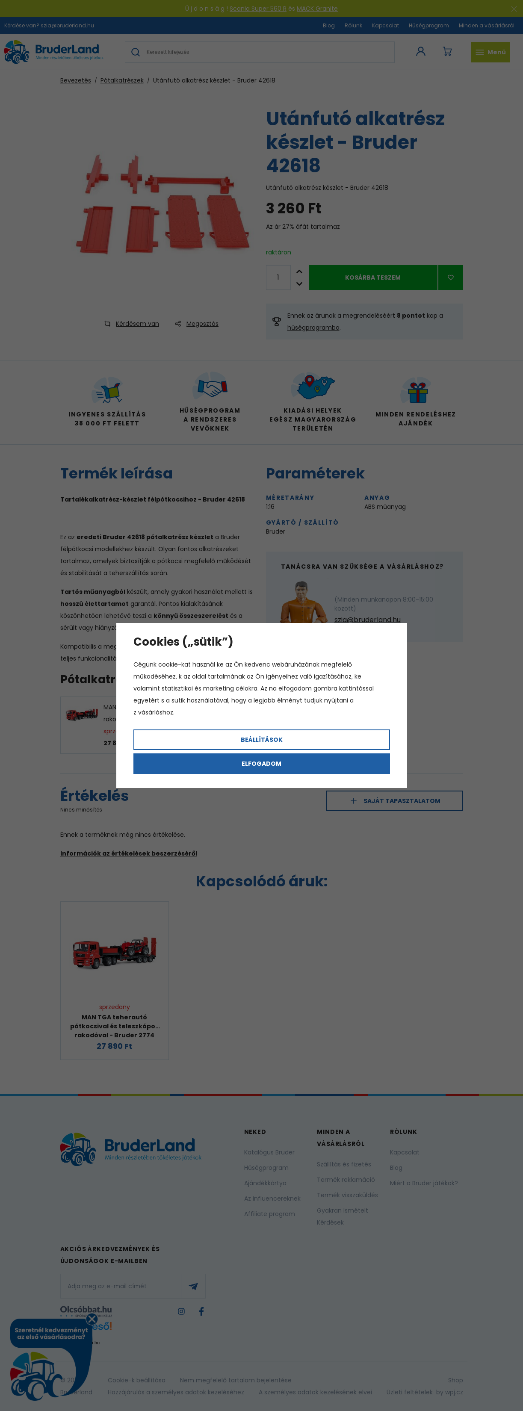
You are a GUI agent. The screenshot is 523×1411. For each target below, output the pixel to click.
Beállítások (262, 739)
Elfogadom (261, 763)
